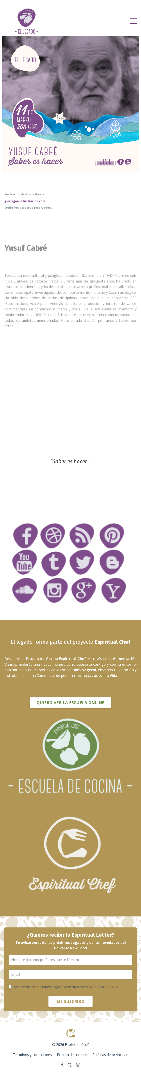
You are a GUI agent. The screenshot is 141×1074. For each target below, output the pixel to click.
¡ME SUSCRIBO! (70, 1001)
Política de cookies (72, 1054)
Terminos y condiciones (32, 1054)
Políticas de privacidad (110, 1054)
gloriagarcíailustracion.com (25, 201)
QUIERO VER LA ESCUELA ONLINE (70, 702)
